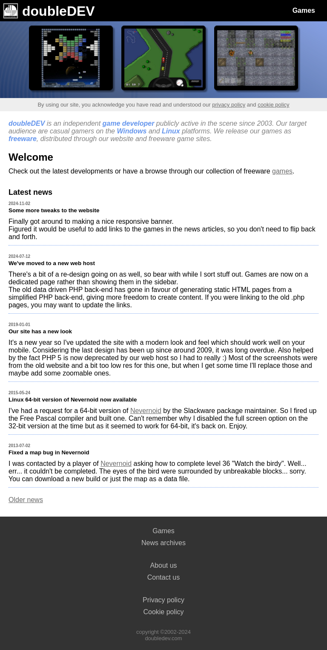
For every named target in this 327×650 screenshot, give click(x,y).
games (282, 171)
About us (163, 565)
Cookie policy (163, 611)
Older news (26, 499)
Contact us (163, 577)
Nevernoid (145, 410)
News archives (163, 542)
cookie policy (273, 104)
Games (304, 10)
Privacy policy (163, 600)
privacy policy (228, 104)
